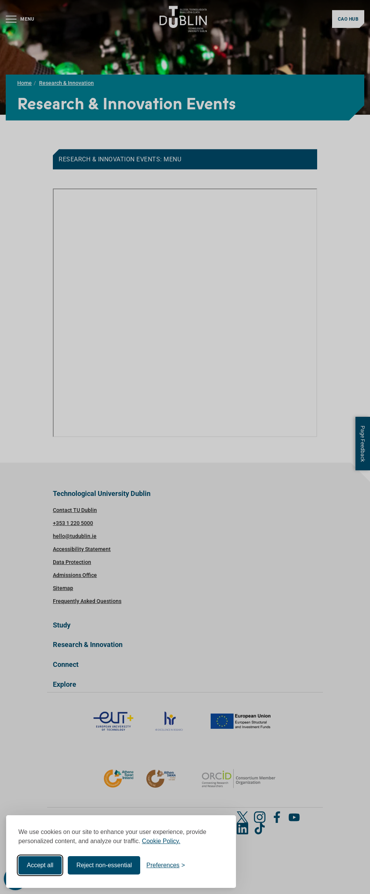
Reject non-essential (104, 865)
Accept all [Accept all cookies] (40, 865)
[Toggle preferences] (165, 865)
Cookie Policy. (161, 841)
